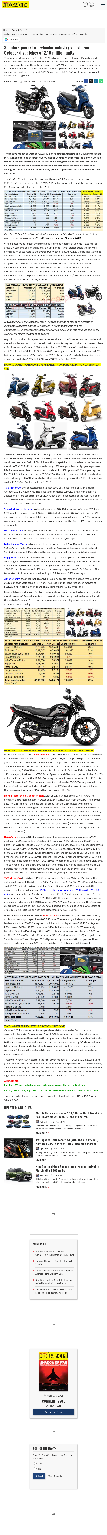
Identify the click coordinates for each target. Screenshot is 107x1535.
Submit (39, 1476)
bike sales (52, 1095)
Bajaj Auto (14, 1099)
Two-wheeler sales (20, 1095)
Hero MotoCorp (67, 1095)
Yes (40, 1463)
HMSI (80, 1095)
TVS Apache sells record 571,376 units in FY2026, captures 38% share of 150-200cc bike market (67, 1142)
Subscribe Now (53, 1411)
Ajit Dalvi (42, 1122)
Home (6, 30)
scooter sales (39, 1095)
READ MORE (42, 1133)
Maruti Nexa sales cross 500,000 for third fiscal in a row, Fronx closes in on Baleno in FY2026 (69, 1115)
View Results (55, 1476)
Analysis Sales (18, 30)
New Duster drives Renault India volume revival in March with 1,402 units (67, 1168)
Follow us (12, 39)
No (39, 1468)
